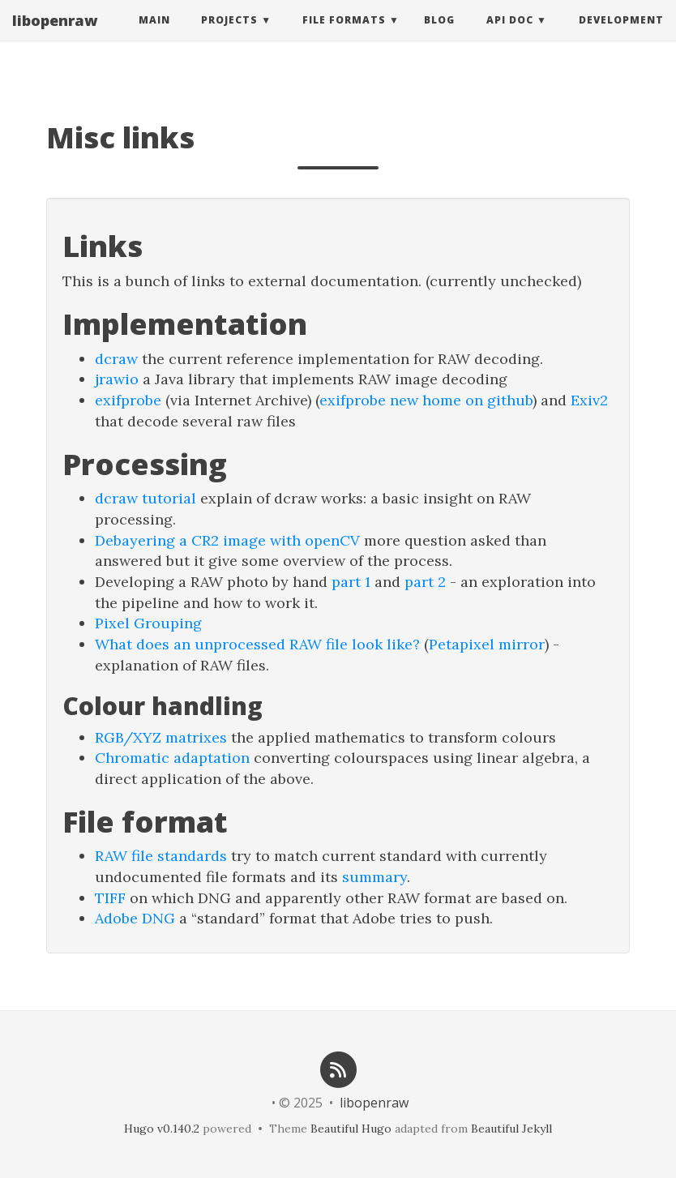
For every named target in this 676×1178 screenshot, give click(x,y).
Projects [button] (229, 36)
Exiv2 (589, 400)
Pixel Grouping (148, 623)
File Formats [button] (344, 36)
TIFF (110, 898)
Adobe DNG (135, 918)
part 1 (351, 581)
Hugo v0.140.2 (161, 1128)
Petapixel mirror (487, 644)
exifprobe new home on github (426, 400)
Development (621, 36)
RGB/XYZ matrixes (161, 737)
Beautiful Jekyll (511, 1128)
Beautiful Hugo (350, 1128)
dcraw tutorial (145, 498)
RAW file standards (161, 855)
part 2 (425, 581)
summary (374, 876)
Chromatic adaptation (172, 757)
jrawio (117, 379)
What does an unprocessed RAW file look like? (257, 644)
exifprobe (128, 400)
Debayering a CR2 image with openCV (227, 540)
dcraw (116, 358)
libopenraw (54, 36)
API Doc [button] (509, 36)
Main (154, 36)
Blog (439, 36)
